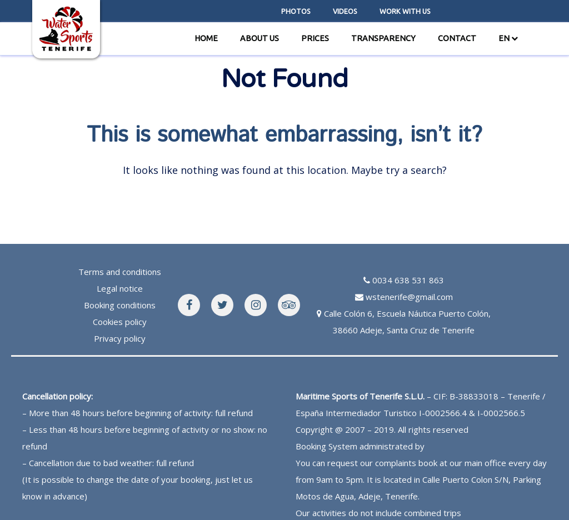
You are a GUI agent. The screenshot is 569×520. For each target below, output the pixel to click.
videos (345, 11)
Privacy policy (120, 338)
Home (206, 38)
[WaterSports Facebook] (189, 305)
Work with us (405, 11)
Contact (457, 38)
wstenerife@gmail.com (409, 296)
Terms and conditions (119, 271)
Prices (315, 38)
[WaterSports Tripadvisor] (289, 305)
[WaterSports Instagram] (255, 305)
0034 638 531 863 (408, 280)
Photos (296, 11)
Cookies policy (120, 321)
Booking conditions (120, 305)
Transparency (383, 38)
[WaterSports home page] (66, 27)
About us (259, 38)
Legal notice (120, 288)
